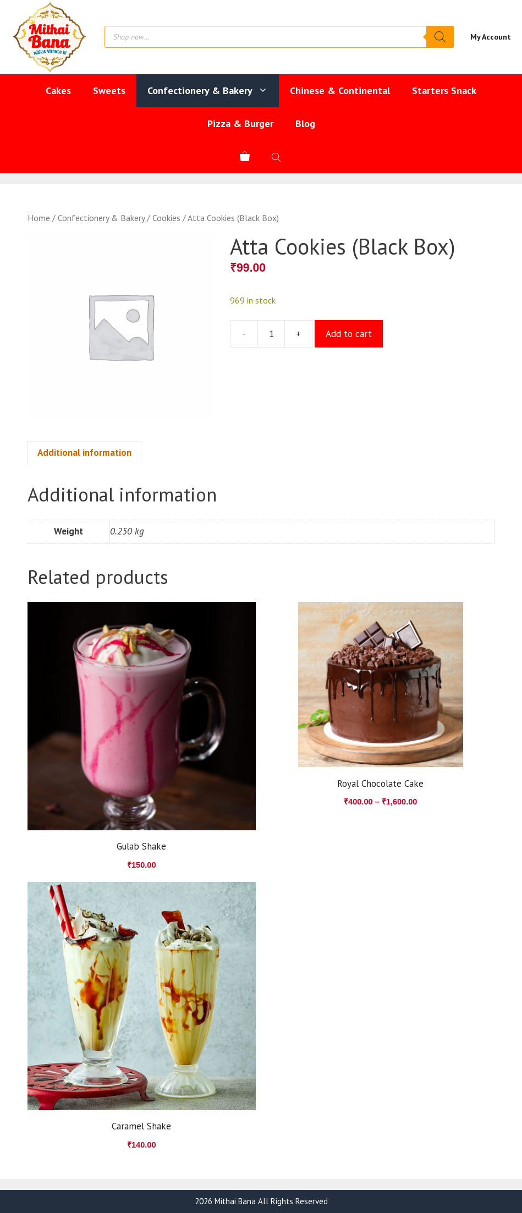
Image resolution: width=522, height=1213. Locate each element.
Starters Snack (444, 90)
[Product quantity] (271, 334)
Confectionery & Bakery (213, 90)
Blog (305, 123)
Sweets (109, 90)
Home (39, 217)
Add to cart (349, 334)
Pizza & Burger (240, 123)
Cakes (58, 90)
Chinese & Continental (340, 90)
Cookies (166, 217)
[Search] (440, 37)
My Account (490, 37)
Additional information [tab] (84, 452)
